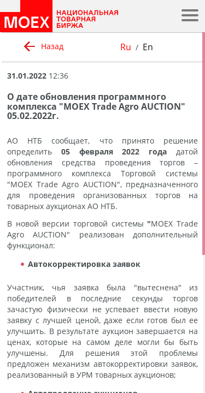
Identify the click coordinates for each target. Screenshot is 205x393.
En (148, 47)
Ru (125, 47)
